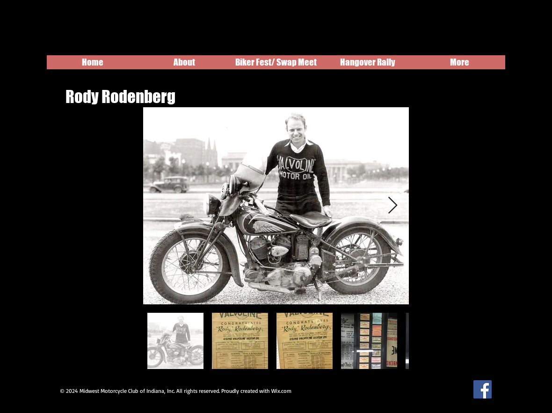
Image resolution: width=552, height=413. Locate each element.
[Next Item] (392, 206)
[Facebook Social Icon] (482, 389)
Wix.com (281, 390)
